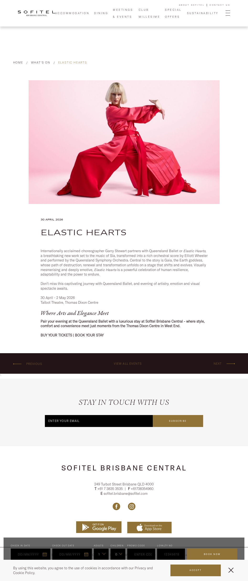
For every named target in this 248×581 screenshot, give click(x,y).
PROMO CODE (136, 546)
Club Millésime (149, 13)
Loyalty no (165, 546)
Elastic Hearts (72, 62)
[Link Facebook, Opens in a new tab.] (116, 507)
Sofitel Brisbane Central (124, 467)
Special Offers (173, 13)
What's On (40, 62)
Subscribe (178, 421)
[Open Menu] (228, 13)
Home (18, 62)
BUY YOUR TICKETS (56, 335)
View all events (128, 363)
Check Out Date (63, 546)
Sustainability (202, 13)
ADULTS (99, 546)
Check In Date (20, 546)
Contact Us (220, 5)
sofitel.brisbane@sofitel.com (126, 494)
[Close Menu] (231, 570)
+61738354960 (142, 489)
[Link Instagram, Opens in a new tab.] (132, 507)
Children (117, 546)
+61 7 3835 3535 (110, 489)
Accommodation (72, 13)
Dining (101, 13)
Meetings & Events (123, 13)
